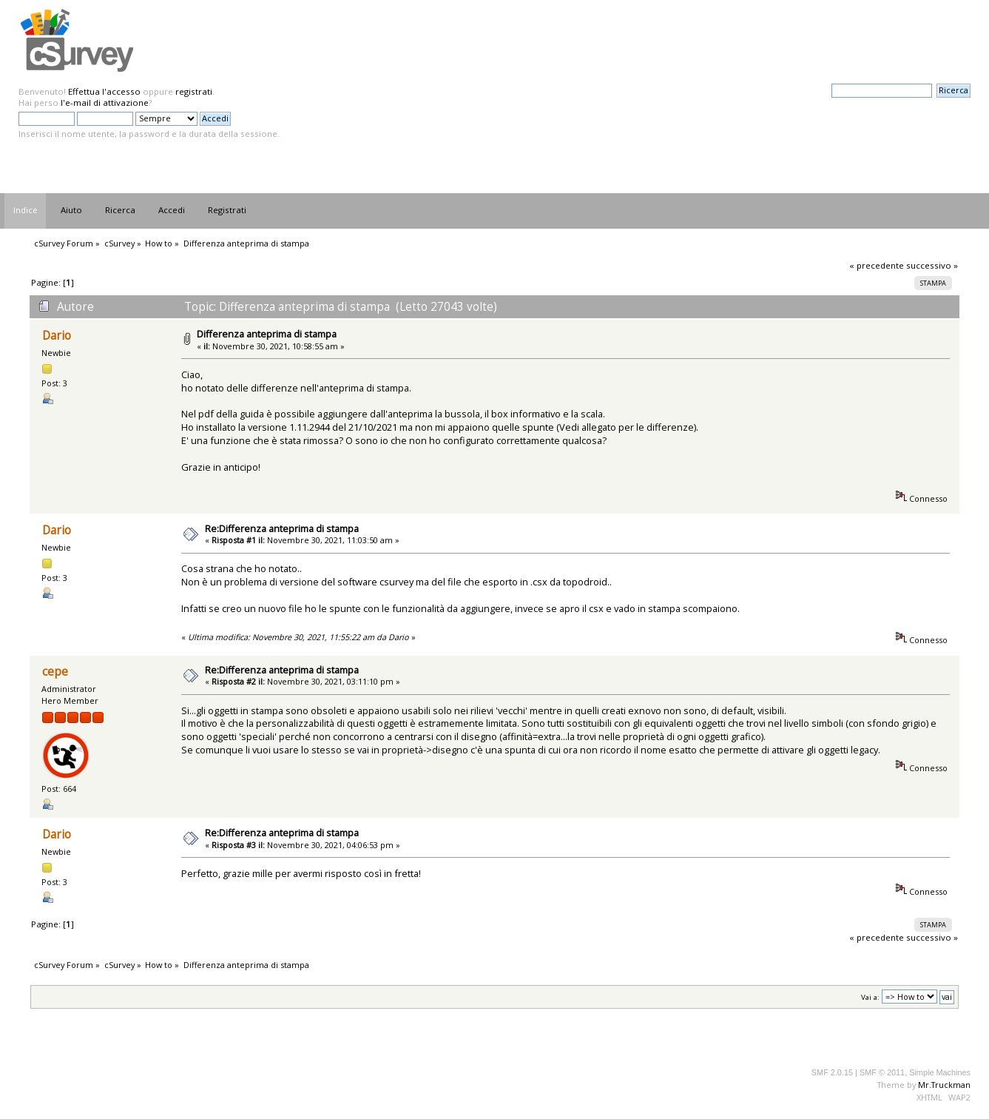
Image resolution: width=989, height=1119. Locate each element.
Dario (56, 335)
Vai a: (870, 997)
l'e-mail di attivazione (105, 102)
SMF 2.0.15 (832, 1072)
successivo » (932, 265)
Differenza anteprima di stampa (267, 333)
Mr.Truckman (944, 1084)
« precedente (876, 265)
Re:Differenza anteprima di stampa (282, 528)
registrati (193, 91)
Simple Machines (940, 1072)
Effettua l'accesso (104, 91)
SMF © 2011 (882, 1072)
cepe (55, 671)
